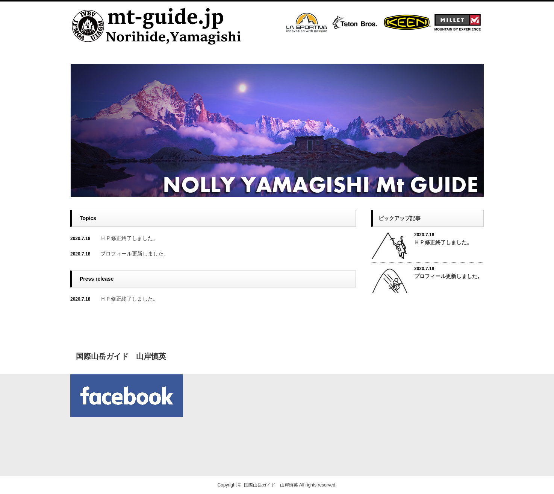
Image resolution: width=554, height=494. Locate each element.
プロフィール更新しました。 (134, 254)
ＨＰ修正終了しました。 (129, 238)
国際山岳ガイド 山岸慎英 (271, 485)
